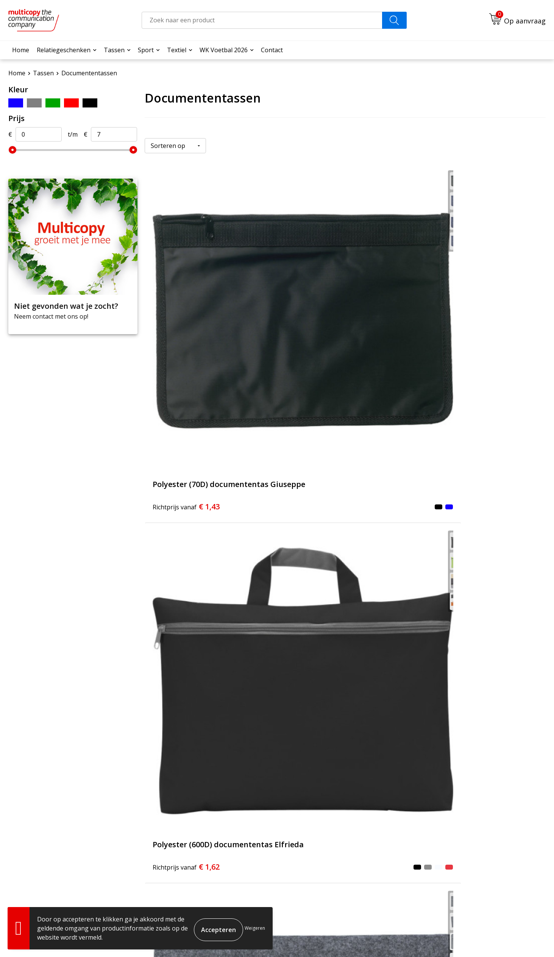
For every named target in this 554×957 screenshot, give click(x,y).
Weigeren (255, 928)
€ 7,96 (453, 670)
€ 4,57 (186, 670)
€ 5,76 (319, 670)
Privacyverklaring (518, 938)
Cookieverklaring (469, 938)
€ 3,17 (319, 495)
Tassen (114, 50)
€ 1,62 (319, 321)
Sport (146, 50)
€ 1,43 (186, 321)
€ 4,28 (453, 495)
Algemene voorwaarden (412, 938)
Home (20, 50)
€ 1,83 (453, 321)
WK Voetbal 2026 (224, 50)
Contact (272, 50)
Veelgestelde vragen (241, 826)
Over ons (225, 815)
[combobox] (262, 20)
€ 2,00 (186, 495)
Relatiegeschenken (64, 50)
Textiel (176, 50)
